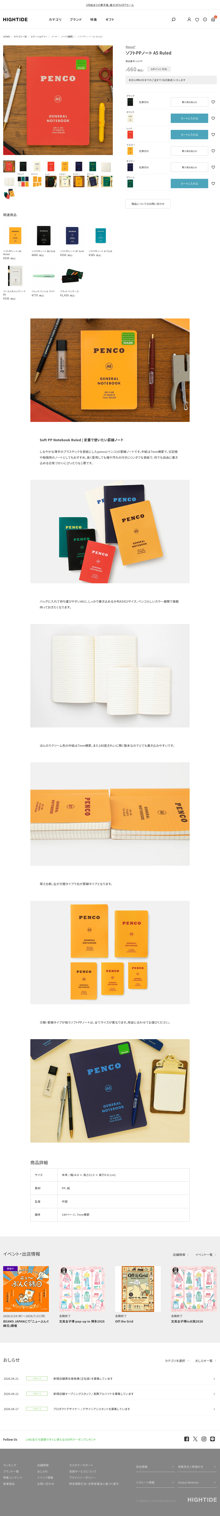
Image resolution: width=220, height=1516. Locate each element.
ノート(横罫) (67, 36)
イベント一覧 (204, 1254)
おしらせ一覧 (204, 1360)
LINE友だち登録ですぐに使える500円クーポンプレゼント (61, 1439)
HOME (6, 36)
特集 (93, 19)
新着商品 (9, 1484)
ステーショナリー (39, 36)
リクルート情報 (145, 1482)
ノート (54, 36)
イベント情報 (45, 1477)
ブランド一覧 (11, 1471)
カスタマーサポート (81, 1465)
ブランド (76, 19)
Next (108, 100)
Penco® (130, 47)
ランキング (9, 1465)
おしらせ (42, 1471)
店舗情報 (179, 1254)
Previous (7, 100)
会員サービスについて (83, 1471)
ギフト (110, 19)
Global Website (188, 1482)
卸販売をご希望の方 (191, 1467)
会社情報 (142, 1467)
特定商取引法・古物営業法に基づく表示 (94, 1484)
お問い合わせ (45, 1484)
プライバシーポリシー (82, 1477)
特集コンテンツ (12, 1477)
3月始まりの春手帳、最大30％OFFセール (110, 5)
